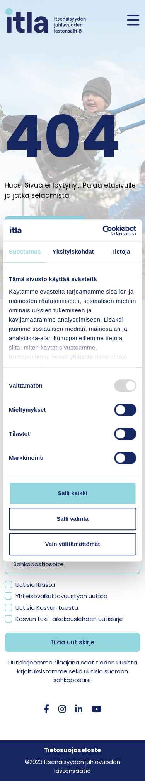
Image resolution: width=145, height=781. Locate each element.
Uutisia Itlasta (35, 585)
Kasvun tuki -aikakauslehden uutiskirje (69, 619)
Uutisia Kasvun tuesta (46, 608)
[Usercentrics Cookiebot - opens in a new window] (103, 230)
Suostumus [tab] (25, 251)
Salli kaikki (72, 493)
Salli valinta (72, 518)
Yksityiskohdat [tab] (73, 251)
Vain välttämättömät (72, 544)
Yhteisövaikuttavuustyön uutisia (61, 596)
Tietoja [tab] (120, 251)
